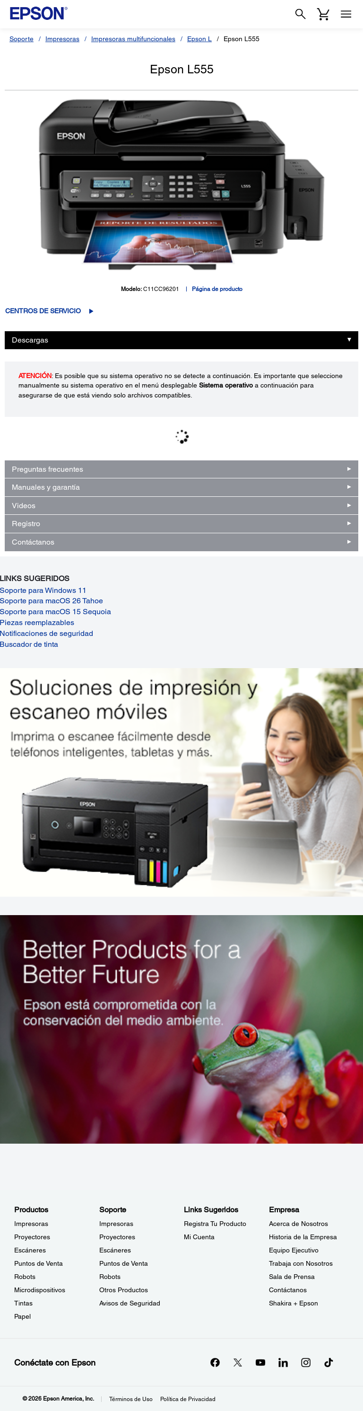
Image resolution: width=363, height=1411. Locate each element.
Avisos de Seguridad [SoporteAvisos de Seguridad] (129, 1303)
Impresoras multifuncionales (133, 39)
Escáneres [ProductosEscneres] (30, 1250)
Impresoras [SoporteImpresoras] (116, 1223)
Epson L (199, 39)
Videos (23, 505)
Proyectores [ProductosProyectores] (32, 1237)
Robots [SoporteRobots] (110, 1276)
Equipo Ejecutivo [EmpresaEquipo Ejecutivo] (294, 1250)
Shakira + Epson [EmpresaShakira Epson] (293, 1303)
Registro (26, 523)
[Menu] (346, 14)
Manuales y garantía (46, 487)
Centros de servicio (43, 311)
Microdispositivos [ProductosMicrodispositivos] (39, 1290)
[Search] (300, 14)
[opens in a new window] (328, 1362)
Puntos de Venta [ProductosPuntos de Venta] (38, 1263)
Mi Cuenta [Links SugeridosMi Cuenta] (199, 1237)
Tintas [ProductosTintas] (23, 1303)
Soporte (21, 39)
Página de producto (217, 289)
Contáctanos (33, 542)
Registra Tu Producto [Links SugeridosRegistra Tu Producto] (215, 1223)
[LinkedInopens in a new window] (283, 1362)
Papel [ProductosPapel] (22, 1316)
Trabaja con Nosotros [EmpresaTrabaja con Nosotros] (301, 1263)
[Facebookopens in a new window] (215, 1362)
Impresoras (62, 39)
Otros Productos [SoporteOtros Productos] (123, 1290)
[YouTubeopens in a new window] (260, 1362)
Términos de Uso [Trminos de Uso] (131, 1399)
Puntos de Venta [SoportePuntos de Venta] (123, 1263)
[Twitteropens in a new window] (237, 1362)
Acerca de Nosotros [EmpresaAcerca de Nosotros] (298, 1223)
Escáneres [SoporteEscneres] (115, 1250)
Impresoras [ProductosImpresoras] (31, 1223)
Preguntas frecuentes (47, 469)
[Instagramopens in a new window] (305, 1362)
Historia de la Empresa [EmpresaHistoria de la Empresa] (303, 1237)
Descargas (30, 339)
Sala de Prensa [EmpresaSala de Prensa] (292, 1276)
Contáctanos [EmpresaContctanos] (288, 1290)
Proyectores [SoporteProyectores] (117, 1237)
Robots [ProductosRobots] (24, 1276)
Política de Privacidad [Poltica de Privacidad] (188, 1399)
